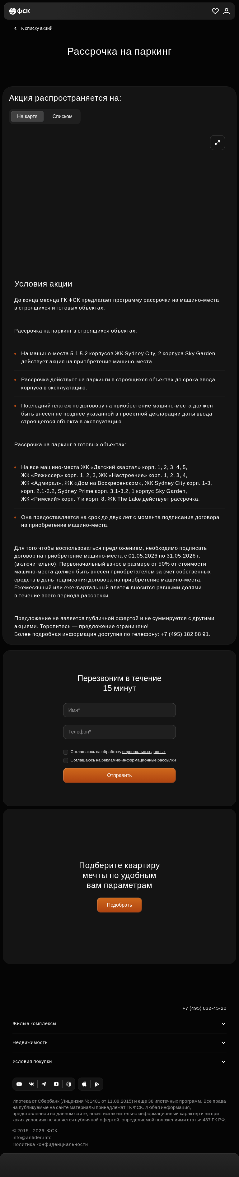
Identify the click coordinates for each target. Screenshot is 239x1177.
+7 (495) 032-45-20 (204, 1008)
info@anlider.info (32, 1137)
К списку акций (32, 28)
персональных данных (144, 751)
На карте (27, 116)
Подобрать (119, 905)
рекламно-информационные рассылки (138, 760)
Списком (63, 116)
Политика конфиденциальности (50, 1144)
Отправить (119, 775)
